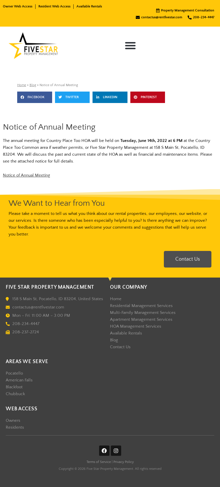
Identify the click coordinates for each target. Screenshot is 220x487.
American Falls (19, 380)
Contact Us (120, 347)
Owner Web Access (17, 6)
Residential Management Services (141, 306)
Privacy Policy (123, 462)
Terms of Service (99, 462)
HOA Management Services (135, 326)
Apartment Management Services (141, 319)
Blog (33, 85)
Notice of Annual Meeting (26, 175)
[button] (130, 45)
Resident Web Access (54, 6)
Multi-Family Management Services (143, 312)
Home (21, 85)
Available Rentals (89, 6)
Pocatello (14, 373)
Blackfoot (14, 387)
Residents (15, 427)
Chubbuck (15, 394)
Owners (13, 420)
